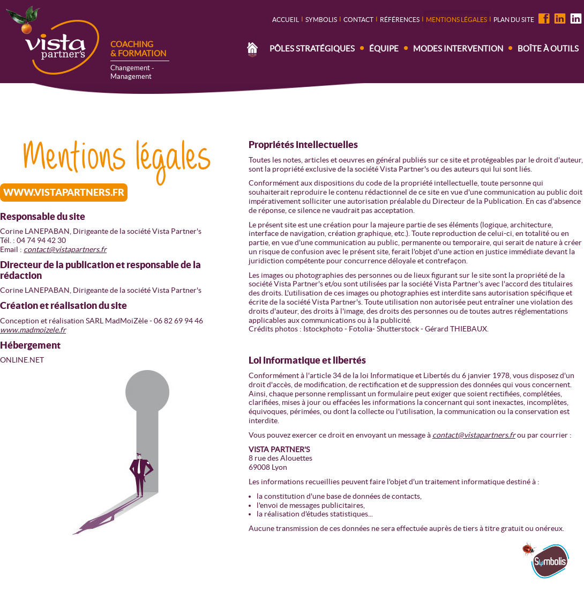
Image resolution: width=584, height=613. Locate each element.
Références (400, 19)
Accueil (285, 19)
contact (358, 19)
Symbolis (321, 19)
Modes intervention (458, 48)
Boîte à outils (548, 48)
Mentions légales (456, 19)
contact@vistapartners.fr (65, 249)
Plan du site (513, 19)
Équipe (384, 48)
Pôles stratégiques (312, 48)
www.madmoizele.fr (33, 330)
